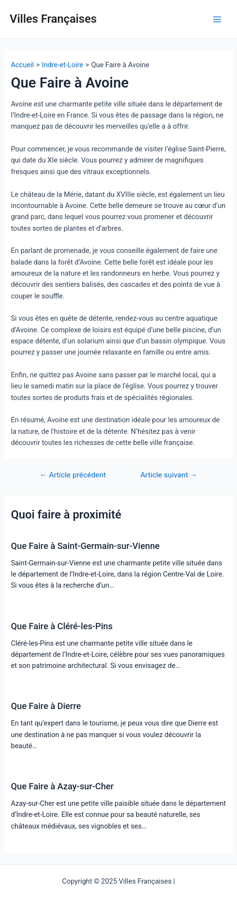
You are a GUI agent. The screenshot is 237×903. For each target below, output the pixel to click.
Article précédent (73, 475)
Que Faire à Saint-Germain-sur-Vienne (85, 546)
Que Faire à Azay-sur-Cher (62, 786)
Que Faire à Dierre (46, 706)
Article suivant (168, 475)
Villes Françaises (53, 19)
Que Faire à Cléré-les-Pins (61, 626)
